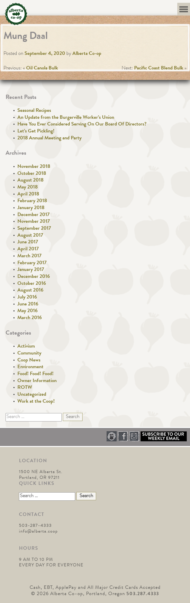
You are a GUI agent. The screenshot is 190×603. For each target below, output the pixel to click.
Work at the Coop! (36, 401)
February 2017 (32, 263)
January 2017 (30, 270)
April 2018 (28, 194)
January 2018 (30, 208)
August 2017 (30, 235)
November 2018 (33, 167)
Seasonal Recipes (34, 110)
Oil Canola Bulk (42, 68)
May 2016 (27, 311)
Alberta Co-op (86, 54)
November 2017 (33, 221)
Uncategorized (31, 394)
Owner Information (37, 381)
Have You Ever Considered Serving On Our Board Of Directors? (82, 124)
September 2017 (34, 228)
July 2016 (27, 297)
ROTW (24, 387)
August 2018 (30, 180)
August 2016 (30, 290)
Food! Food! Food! (35, 374)
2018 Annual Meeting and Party (49, 138)
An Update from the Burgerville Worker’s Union (65, 117)
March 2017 (29, 256)
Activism (26, 346)
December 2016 (33, 277)
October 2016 (31, 283)
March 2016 (29, 318)
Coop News (28, 360)
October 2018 (31, 173)
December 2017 (33, 215)
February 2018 (32, 201)
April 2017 (28, 249)
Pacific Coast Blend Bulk (158, 68)
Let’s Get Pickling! (36, 131)
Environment (30, 367)
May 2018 (27, 187)
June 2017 (27, 242)
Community (29, 353)
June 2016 (27, 304)
